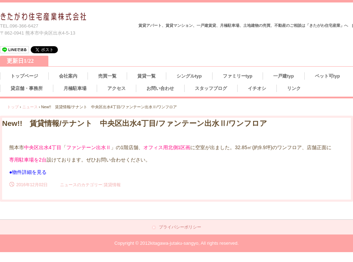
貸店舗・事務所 (27, 88)
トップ (13, 107)
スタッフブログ (211, 88)
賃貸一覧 (146, 76)
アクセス (116, 88)
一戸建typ (283, 76)
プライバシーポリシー (180, 227)
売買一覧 (107, 76)
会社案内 (68, 76)
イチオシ (257, 88)
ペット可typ (327, 76)
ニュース (30, 107)
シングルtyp (189, 76)
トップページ (24, 76)
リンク (294, 88)
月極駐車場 (75, 88)
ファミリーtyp (238, 76)
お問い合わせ (160, 88)
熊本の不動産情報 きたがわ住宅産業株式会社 (43, 17)
